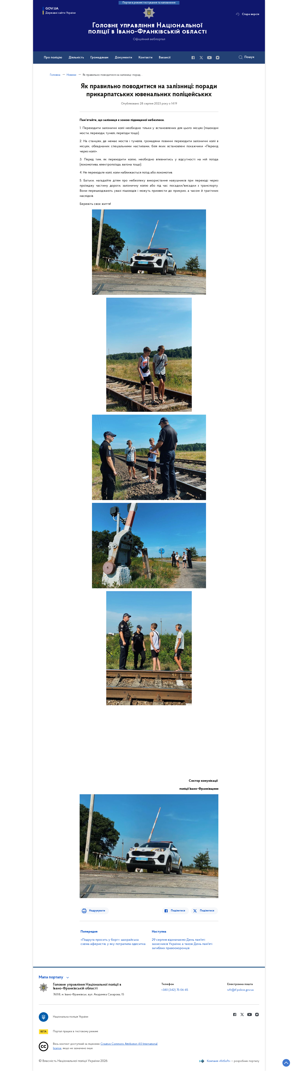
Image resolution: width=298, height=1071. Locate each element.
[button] (54, 977)
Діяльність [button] (76, 57)
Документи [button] (123, 57)
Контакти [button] (145, 57)
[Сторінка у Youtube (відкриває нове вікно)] (209, 57)
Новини (71, 74)
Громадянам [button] (99, 57)
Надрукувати (95, 910)
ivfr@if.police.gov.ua (240, 989)
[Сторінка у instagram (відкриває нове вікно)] (217, 57)
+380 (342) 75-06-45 (174, 989)
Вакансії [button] (165, 57)
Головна (55, 74)
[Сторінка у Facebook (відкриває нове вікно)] (193, 57)
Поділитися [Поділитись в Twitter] (207, 910)
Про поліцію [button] (53, 57)
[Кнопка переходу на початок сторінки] (284, 1062)
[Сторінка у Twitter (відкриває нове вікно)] (201, 57)
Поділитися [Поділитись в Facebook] (180, 910)
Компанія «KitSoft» (219, 1061)
